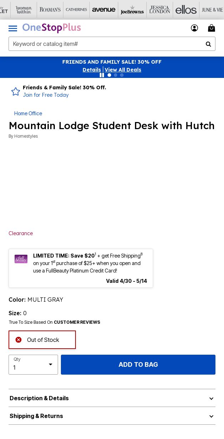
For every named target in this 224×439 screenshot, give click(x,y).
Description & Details (39, 398)
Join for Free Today (46, 95)
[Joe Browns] (118, 10)
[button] (92, 70)
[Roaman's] (39, 10)
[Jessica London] (145, 10)
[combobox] (112, 44)
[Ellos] (171, 10)
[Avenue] (92, 10)
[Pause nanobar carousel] (102, 75)
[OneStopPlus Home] (51, 28)
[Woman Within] (13, 10)
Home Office (28, 113)
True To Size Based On (54, 322)
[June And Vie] (197, 10)
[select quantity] (33, 365)
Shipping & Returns (36, 415)
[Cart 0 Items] (212, 28)
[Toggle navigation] (13, 28)
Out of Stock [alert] (37, 339)
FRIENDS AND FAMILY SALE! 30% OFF (112, 62)
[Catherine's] (66, 10)
